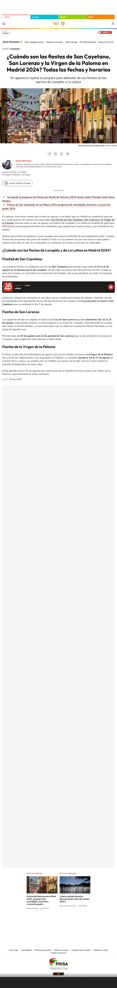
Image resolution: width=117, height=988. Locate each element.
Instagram (42, 919)
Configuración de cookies (81, 950)
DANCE (63, 17)
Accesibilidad (26, 950)
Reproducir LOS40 (111, 287)
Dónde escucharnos (58, 953)
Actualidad (15, 49)
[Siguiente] (113, 42)
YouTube (53, 919)
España (5, 33)
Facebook (49, 153)
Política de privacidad (43, 950)
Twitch (69, 919)
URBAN (91, 17)
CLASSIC (35, 17)
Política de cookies (61, 950)
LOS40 (6, 17)
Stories (75, 919)
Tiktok (47, 919)
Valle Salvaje (71, 42)
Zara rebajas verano (34, 42)
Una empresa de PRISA (58, 962)
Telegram (67, 153)
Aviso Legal (13, 950)
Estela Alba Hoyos (23, 161)
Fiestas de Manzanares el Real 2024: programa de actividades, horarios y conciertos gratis (41, 900)
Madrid (5, 379)
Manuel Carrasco (54, 42)
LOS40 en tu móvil (101, 950)
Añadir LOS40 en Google (19, 183)
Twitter (55, 153)
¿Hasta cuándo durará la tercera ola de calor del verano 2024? (74, 899)
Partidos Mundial (88, 42)
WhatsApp (61, 153)
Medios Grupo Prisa (58, 968)
